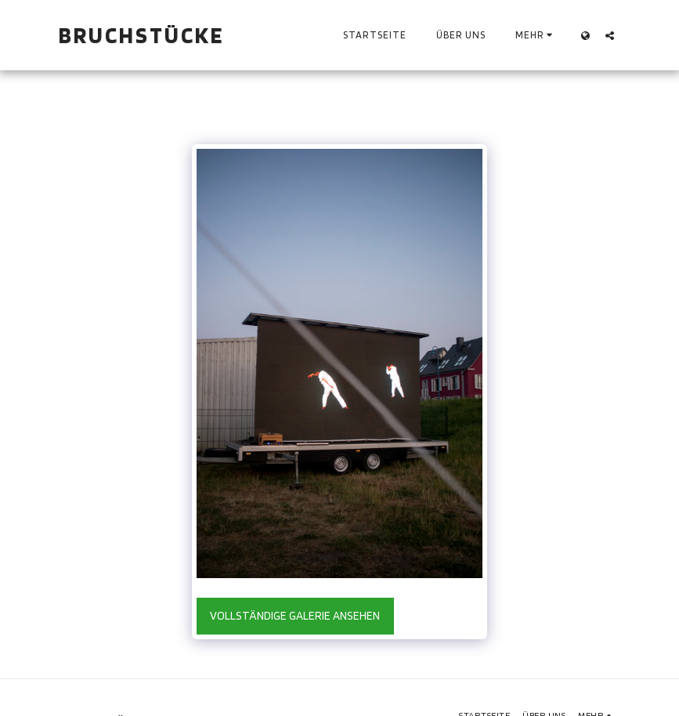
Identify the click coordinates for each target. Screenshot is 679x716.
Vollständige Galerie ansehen (295, 616)
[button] (609, 35)
